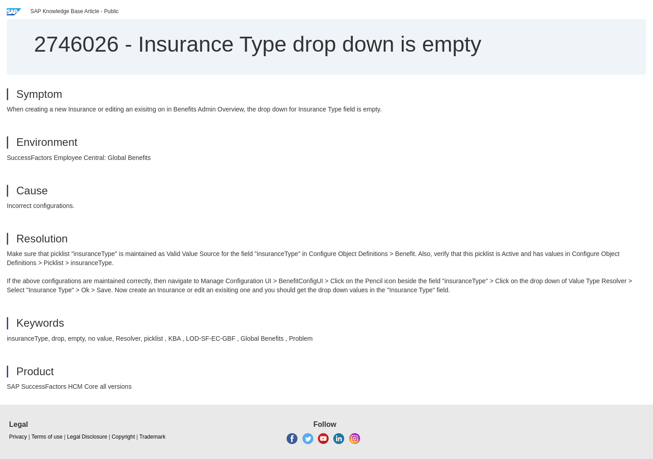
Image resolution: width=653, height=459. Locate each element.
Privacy (18, 437)
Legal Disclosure (87, 437)
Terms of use (47, 437)
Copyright (123, 437)
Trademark (152, 437)
